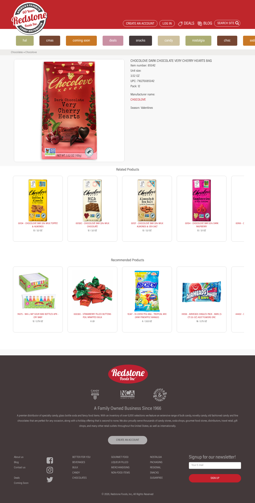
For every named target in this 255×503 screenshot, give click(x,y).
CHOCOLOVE (138, 99)
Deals (17, 478)
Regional (155, 467)
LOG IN (167, 24)
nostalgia (198, 40)
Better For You (81, 457)
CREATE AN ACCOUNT (140, 24)
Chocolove (31, 52)
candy (169, 40)
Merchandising (120, 467)
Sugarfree (156, 478)
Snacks (154, 472)
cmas (49, 40)
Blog (16, 462)
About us (19, 457)
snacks (140, 40)
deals (113, 40)
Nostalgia (156, 457)
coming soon (81, 40)
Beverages (78, 462)
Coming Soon (21, 483)
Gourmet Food (119, 457)
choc (227, 40)
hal (25, 40)
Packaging (156, 462)
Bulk (75, 467)
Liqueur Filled (119, 462)
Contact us (20, 467)
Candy (76, 472)
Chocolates (17, 52)
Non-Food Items (120, 472)
